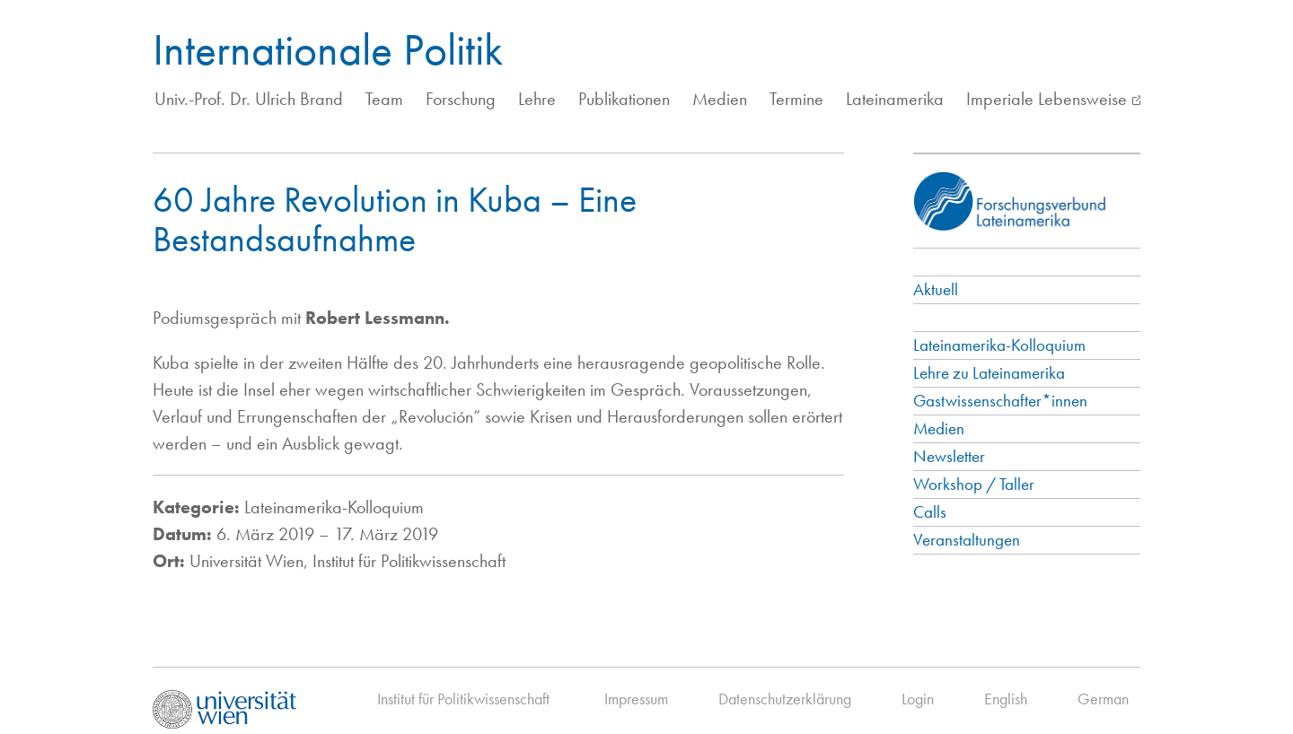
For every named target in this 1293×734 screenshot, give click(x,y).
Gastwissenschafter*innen (1000, 400)
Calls (929, 512)
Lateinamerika (895, 98)
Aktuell (935, 289)
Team (384, 98)
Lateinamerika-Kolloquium (999, 345)
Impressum (636, 698)
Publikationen (624, 98)
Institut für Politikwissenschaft (463, 698)
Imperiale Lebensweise (1046, 98)
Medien (719, 98)
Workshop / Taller (973, 484)
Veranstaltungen (966, 540)
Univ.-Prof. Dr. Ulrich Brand (248, 98)
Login (918, 698)
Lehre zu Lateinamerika (989, 373)
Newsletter (949, 456)
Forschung (461, 98)
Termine (796, 98)
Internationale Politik (328, 49)
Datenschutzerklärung (784, 698)
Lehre (537, 98)
